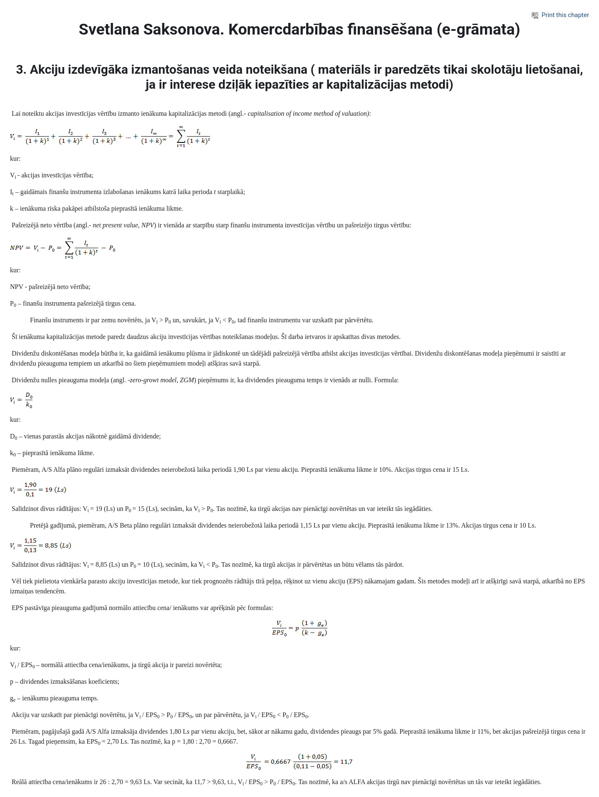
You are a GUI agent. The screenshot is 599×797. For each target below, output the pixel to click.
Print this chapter (560, 15)
